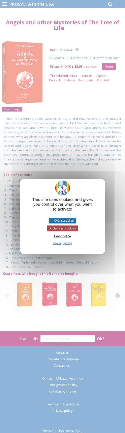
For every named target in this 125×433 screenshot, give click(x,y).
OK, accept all (62, 220)
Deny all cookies (62, 228)
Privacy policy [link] (62, 243)
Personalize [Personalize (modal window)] (62, 236)
